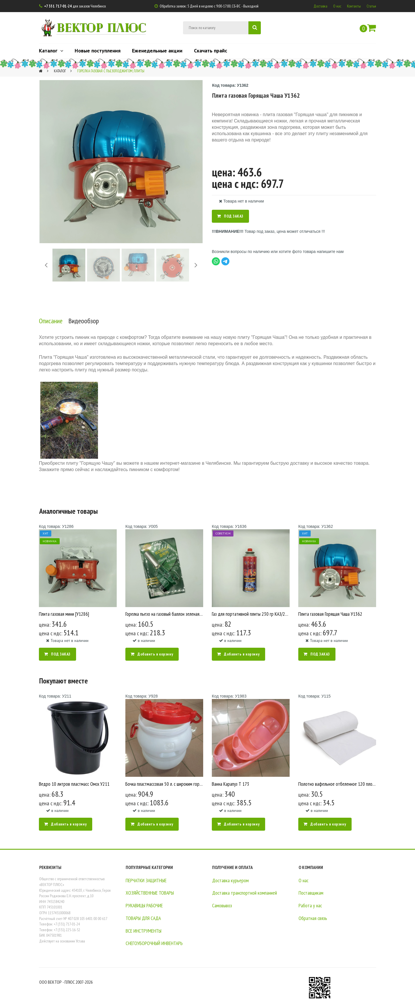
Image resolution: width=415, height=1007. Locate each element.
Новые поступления (97, 50)
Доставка (320, 6)
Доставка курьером (231, 880)
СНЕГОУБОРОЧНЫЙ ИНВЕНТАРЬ (158, 943)
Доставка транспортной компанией (246, 892)
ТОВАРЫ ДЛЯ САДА (145, 918)
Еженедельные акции (157, 50)
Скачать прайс (210, 50)
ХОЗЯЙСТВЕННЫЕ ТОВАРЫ (153, 892)
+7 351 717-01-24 (58, 6)
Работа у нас (311, 905)
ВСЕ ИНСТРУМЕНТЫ (146, 930)
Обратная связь (314, 918)
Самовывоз (222, 905)
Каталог (51, 50)
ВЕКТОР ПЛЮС (104, 27)
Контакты (354, 6)
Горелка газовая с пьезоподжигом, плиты (114, 70)
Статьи (371, 6)
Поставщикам (312, 892)
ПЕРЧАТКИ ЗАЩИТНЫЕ (149, 880)
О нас (337, 6)
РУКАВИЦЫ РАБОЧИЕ (147, 905)
